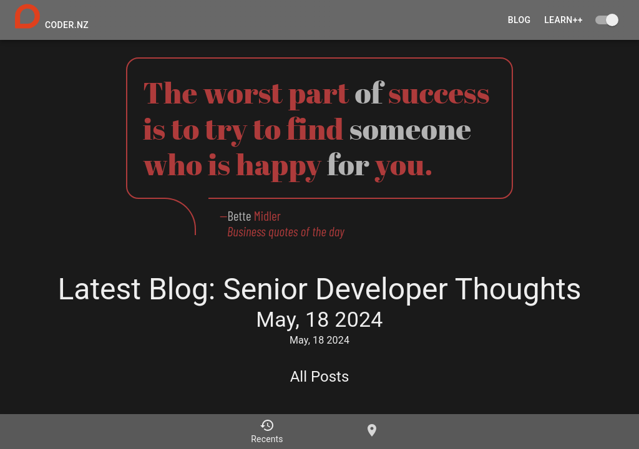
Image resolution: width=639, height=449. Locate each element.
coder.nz (67, 25)
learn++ (563, 20)
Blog (519, 20)
